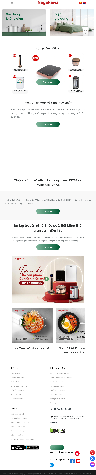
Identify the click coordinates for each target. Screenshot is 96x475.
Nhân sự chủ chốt (18, 394)
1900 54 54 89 (63, 409)
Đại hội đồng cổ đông (19, 418)
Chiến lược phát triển (19, 386)
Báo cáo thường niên (19, 431)
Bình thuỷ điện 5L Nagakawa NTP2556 (76, 91)
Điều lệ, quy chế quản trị (20, 422)
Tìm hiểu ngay (48, 82)
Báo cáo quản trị (17, 435)
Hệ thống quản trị (17, 390)
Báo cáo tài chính (18, 427)
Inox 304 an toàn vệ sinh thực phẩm (32, 348)
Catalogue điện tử (57, 403)
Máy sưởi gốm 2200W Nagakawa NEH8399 (20, 70)
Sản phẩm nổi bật (48, 48)
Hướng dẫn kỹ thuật (57, 398)
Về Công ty (15, 373)
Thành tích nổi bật (18, 382)
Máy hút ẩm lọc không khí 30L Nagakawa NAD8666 (20, 92)
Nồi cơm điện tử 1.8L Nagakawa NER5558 (76, 70)
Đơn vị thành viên (18, 398)
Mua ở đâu (57, 447)
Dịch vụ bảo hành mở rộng (60, 373)
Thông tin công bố (18, 414)
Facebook (53, 422)
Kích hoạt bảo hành (57, 382)
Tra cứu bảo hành (57, 386)
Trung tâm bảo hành (58, 394)
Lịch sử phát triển (17, 377)
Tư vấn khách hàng (57, 390)
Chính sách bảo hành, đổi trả (61, 377)
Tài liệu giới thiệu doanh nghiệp (23, 439)
